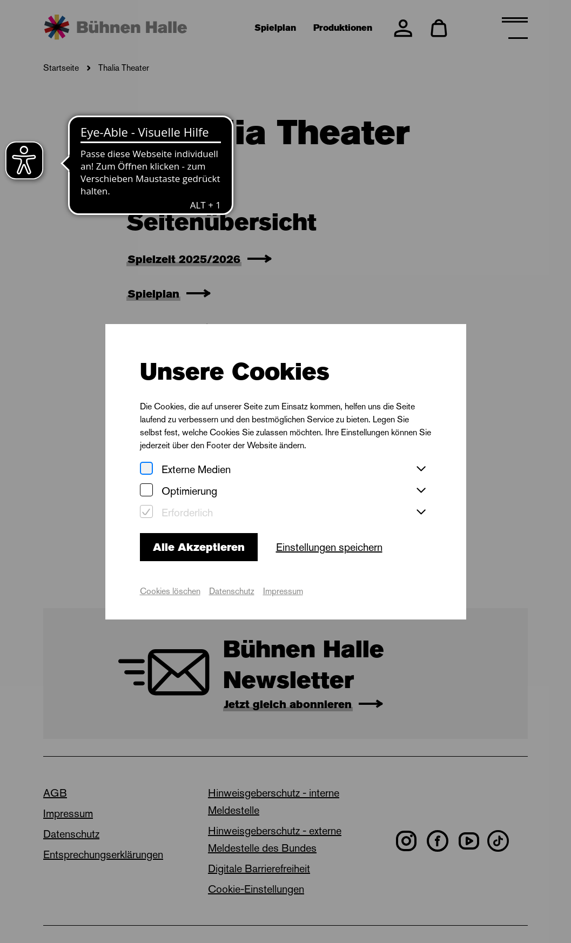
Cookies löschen (170, 591)
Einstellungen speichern (329, 547)
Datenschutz (231, 591)
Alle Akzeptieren (199, 547)
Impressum (283, 591)
